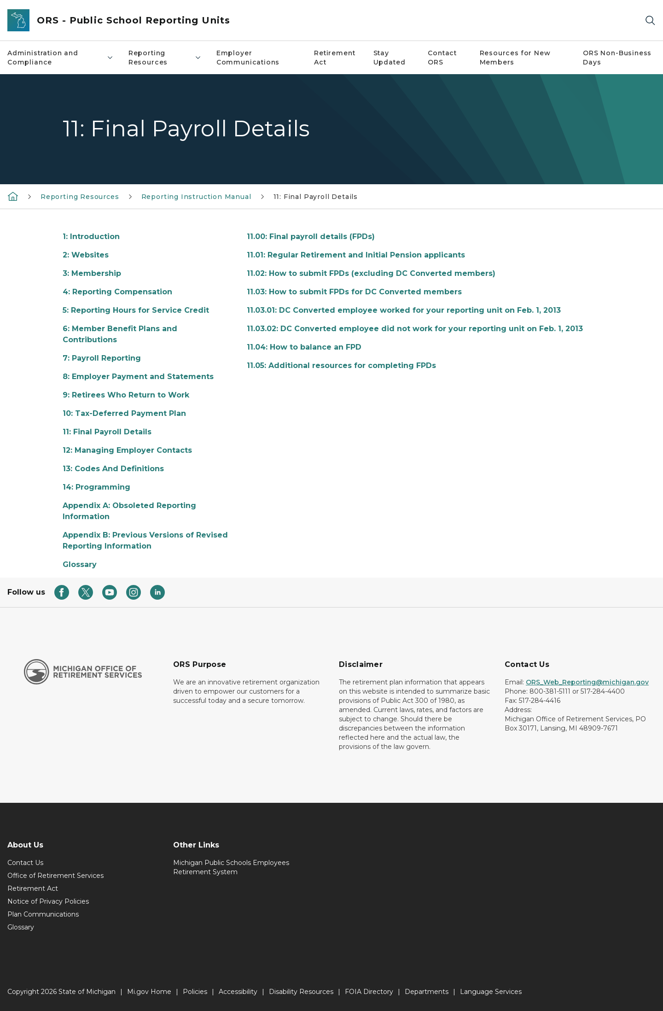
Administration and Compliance (60, 57)
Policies (195, 992)
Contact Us (25, 863)
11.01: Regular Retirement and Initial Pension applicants (356, 255)
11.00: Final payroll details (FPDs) (311, 236)
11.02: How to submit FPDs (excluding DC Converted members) (371, 273)
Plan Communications (43, 914)
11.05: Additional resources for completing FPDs (341, 365)
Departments (426, 992)
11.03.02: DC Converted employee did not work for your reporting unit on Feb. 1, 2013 (415, 328)
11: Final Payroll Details (315, 197)
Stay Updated (389, 57)
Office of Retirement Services (55, 875)
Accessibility (238, 992)
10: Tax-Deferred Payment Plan (124, 413)
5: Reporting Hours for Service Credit (136, 310)
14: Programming (96, 487)
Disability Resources (301, 992)
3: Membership (92, 273)
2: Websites (86, 255)
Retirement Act (334, 57)
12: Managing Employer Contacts (127, 450)
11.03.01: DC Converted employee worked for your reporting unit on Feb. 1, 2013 (404, 310)
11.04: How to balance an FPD (304, 347)
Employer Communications (247, 57)
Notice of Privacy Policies (48, 901)
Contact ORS (442, 57)
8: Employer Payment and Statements (138, 376)
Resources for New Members (515, 57)
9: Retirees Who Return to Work (126, 395)
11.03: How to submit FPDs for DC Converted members (354, 291)
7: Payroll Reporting (102, 358)
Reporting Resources (165, 57)
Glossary (80, 564)
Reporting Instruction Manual (196, 197)
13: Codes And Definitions (113, 468)
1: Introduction (91, 236)
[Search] (650, 20)
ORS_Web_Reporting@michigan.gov (587, 682)
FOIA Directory (369, 992)
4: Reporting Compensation (117, 291)
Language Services (491, 992)
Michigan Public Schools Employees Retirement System (231, 867)
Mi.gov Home (149, 992)
